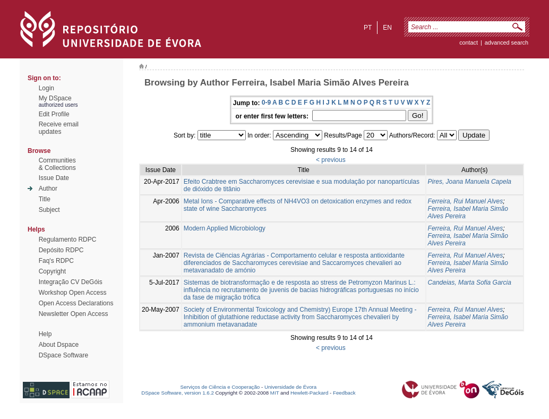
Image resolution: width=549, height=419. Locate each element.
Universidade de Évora (290, 387)
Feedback (344, 393)
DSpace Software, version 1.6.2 (177, 393)
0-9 (266, 102)
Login (46, 88)
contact (468, 42)
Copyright (52, 271)
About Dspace (59, 344)
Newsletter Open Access (73, 314)
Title (44, 199)
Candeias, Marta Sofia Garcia (469, 282)
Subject (49, 209)
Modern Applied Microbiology (224, 228)
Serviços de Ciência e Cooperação (220, 387)
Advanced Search (506, 42)
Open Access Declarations (76, 303)
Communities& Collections (57, 164)
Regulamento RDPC (68, 239)
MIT (274, 393)
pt (368, 27)
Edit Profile (54, 114)
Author (48, 188)
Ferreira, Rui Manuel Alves (465, 201)
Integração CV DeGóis (70, 282)
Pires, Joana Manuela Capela (469, 181)
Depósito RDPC (61, 250)
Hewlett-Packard (309, 393)
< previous (331, 160)
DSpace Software (63, 355)
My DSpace (55, 98)
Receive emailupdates (59, 128)
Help (45, 334)
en (387, 27)
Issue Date (54, 178)
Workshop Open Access (73, 292)
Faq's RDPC (56, 260)
